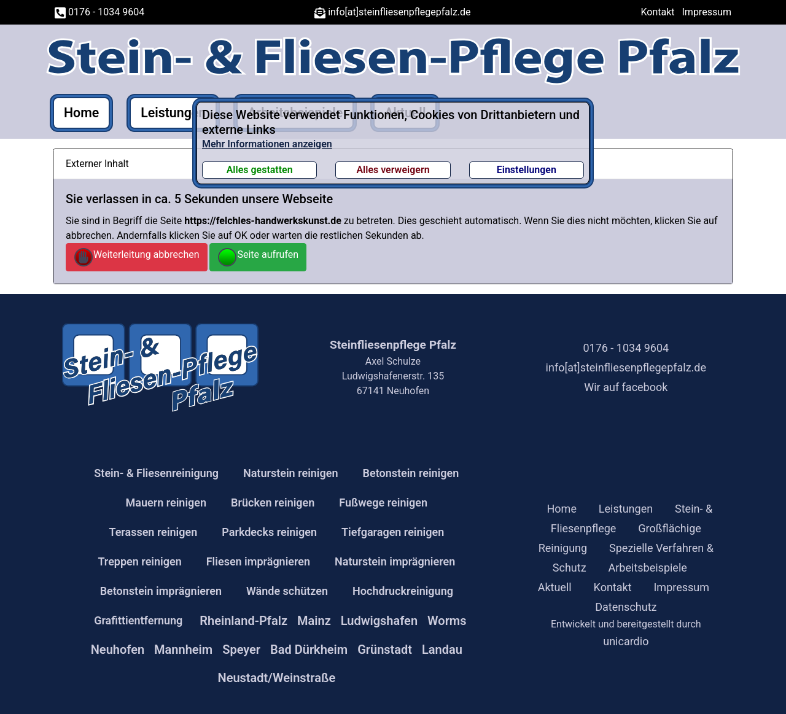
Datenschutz (625, 606)
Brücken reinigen (272, 502)
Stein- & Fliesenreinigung (156, 473)
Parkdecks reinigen (269, 532)
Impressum (707, 12)
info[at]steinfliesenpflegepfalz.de (392, 12)
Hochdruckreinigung (402, 590)
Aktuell (555, 587)
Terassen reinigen (153, 532)
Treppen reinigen (139, 561)
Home (81, 112)
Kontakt (658, 12)
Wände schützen (287, 590)
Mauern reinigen (166, 502)
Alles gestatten (260, 170)
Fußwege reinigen (383, 502)
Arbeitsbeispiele (648, 567)
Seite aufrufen (257, 257)
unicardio (625, 641)
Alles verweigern (392, 170)
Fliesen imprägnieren (258, 561)
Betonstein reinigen (411, 473)
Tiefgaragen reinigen (392, 532)
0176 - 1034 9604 (99, 12)
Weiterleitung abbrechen (137, 257)
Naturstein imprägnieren (395, 561)
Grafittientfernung (138, 620)
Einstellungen (526, 170)
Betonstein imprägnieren (161, 590)
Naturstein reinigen (290, 473)
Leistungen (173, 112)
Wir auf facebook (625, 387)
